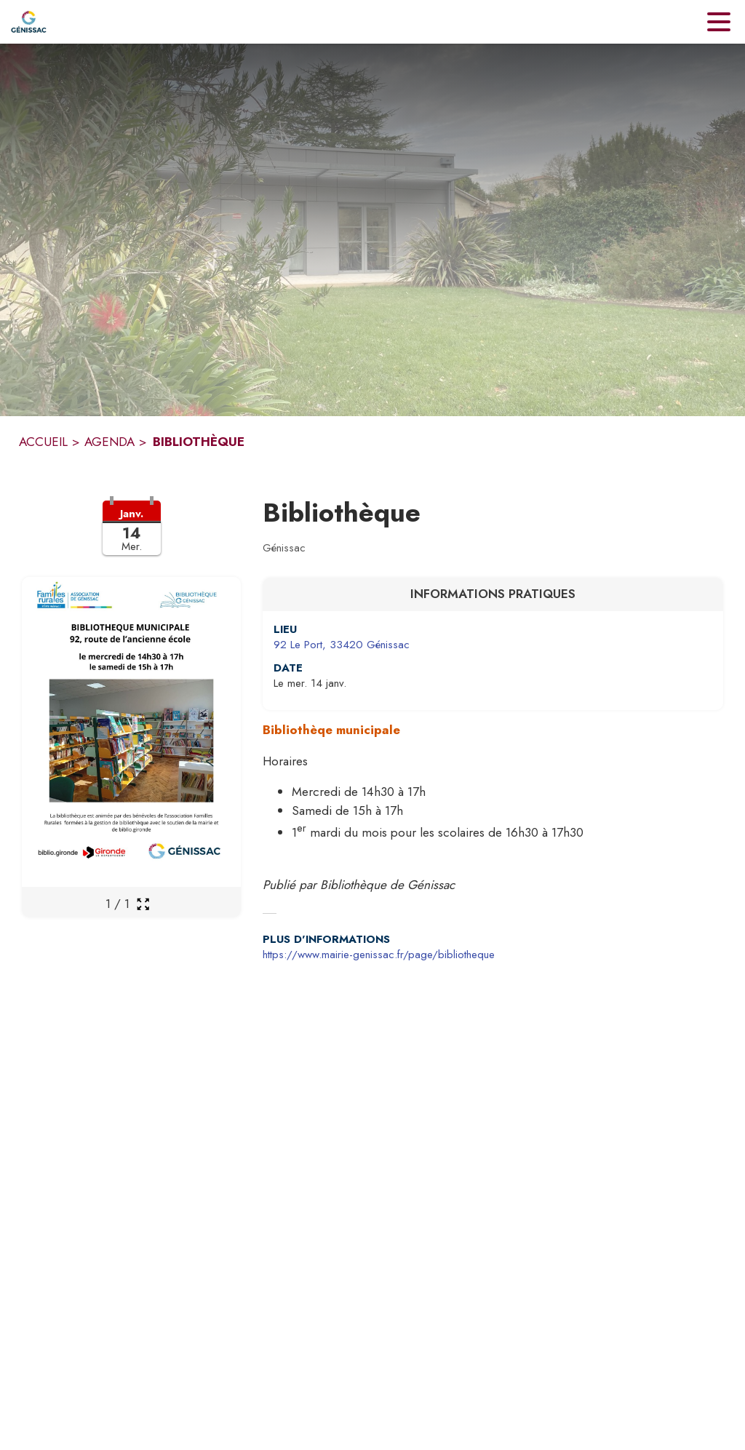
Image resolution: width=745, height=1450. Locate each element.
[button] (131, 537)
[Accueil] (28, 21)
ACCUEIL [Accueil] (43, 441)
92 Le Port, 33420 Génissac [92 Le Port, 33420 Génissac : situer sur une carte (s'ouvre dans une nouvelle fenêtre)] (342, 645)
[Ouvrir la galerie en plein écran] (143, 904)
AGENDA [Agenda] (109, 441)
